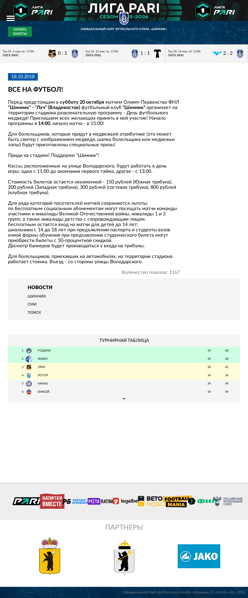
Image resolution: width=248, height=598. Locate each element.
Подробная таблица (124, 398)
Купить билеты (20, 31)
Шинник (37, 296)
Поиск (34, 313)
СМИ (32, 304)
